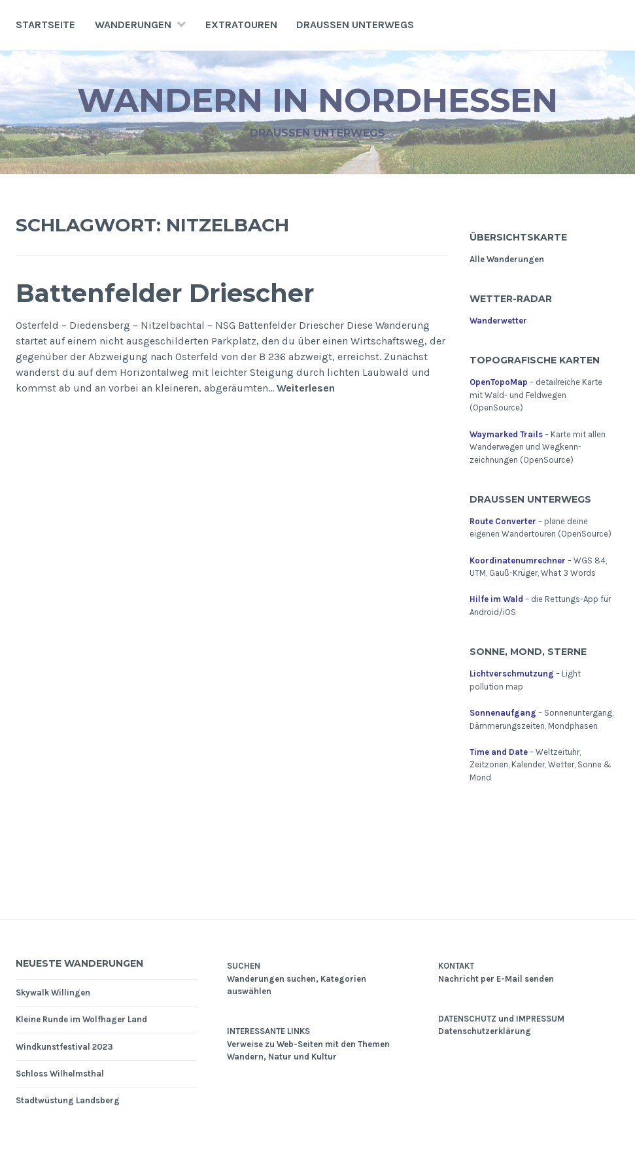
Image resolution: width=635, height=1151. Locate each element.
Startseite (45, 24)
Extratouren (241, 24)
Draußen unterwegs (355, 24)
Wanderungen (133, 24)
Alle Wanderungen (507, 259)
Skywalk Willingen (53, 992)
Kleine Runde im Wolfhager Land (81, 1019)
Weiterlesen (306, 388)
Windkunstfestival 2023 (64, 1047)
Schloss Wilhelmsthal (60, 1073)
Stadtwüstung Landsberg (68, 1100)
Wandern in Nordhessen (317, 100)
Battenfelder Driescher (165, 293)
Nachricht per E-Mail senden (496, 979)
